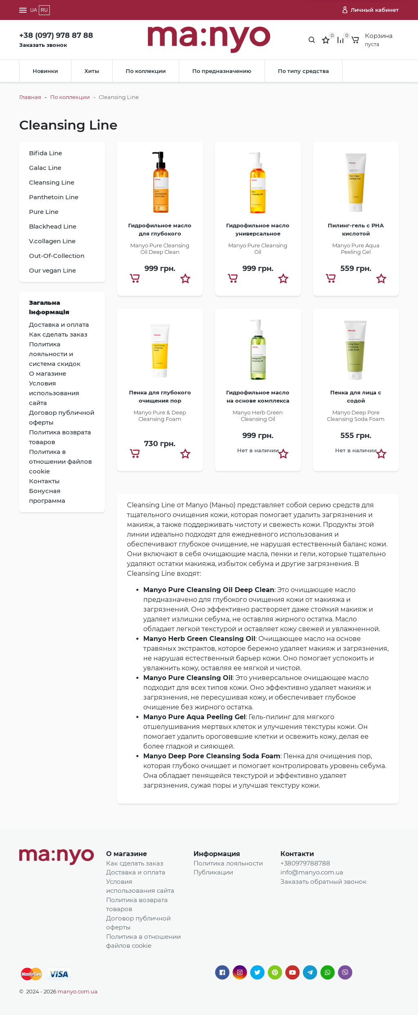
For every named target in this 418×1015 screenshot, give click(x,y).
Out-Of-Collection (56, 256)
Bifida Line (45, 153)
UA (33, 10)
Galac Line (45, 168)
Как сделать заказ (134, 863)
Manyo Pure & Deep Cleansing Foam (159, 415)
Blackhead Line (52, 226)
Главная (30, 97)
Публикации (213, 872)
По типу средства (303, 71)
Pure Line (43, 212)
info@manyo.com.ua (311, 872)
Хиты (91, 71)
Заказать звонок (43, 45)
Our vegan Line (52, 270)
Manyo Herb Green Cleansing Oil (258, 415)
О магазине (126, 854)
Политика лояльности (228, 863)
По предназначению (221, 71)
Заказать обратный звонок (323, 881)
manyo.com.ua (78, 991)
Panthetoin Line (53, 197)
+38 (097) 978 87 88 (56, 35)
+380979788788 (305, 863)
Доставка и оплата (135, 872)
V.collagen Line (52, 241)
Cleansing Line (51, 182)
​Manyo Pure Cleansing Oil (257, 248)
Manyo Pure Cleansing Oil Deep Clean (159, 248)
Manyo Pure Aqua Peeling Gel (356, 248)
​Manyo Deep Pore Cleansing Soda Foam (356, 415)
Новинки (45, 71)
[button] (185, 278)
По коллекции (146, 71)
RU (44, 10)
